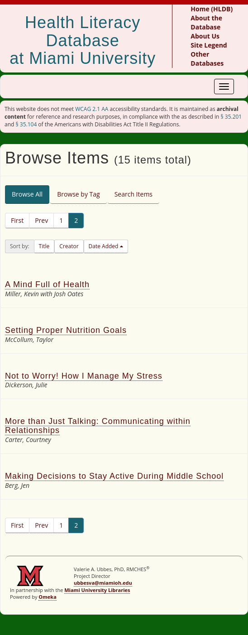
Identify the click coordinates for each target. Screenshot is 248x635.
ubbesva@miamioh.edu (103, 582)
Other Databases (207, 58)
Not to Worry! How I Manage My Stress (83, 375)
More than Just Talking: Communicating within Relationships (98, 426)
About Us (205, 36)
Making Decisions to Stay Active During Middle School (114, 476)
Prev (41, 220)
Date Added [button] (104, 246)
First (17, 220)
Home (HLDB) (212, 9)
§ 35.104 (26, 124)
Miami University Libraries (97, 590)
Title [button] (44, 246)
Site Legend (209, 45)
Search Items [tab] (133, 194)
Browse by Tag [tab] (78, 194)
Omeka (47, 596)
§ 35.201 (231, 116)
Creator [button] (68, 246)
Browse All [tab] (27, 194)
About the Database (206, 22)
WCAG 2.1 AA (91, 109)
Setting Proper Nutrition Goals (66, 330)
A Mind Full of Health (47, 284)
